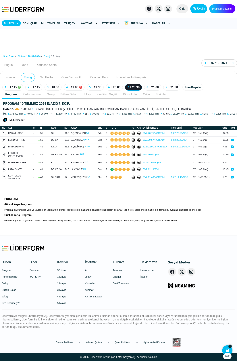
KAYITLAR (88, 23)
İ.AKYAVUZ (78, 169)
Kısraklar (90, 283)
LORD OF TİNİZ (16, 139)
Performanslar (32, 94)
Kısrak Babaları (93, 296)
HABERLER (161, 23)
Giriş (182, 8)
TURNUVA (136, 23)
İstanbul (10, 77)
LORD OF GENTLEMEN (15, 154)
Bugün (8, 64)
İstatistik (91, 262)
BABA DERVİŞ (16, 146)
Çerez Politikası (122, 342)
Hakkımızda (148, 262)
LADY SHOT (15, 169)
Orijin (146, 94)
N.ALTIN (77, 154)
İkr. (5, 114)
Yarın (24, 64)
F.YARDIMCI (79, 162)
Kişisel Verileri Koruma (154, 342)
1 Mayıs (61, 276)
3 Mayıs (61, 289)
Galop (51, 94)
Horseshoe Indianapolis (131, 77)
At (86, 270)
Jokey (87, 94)
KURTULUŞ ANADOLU (14, 177)
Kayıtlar (62, 262)
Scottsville (46, 77)
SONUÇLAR (30, 23)
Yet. (87, 114)
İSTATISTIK (111, 23)
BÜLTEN (11, 23)
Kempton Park (99, 77)
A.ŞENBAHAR (80, 133)
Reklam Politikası (64, 342)
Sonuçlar (34, 270)
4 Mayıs (61, 296)
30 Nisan (62, 270)
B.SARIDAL (80, 139)
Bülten (6, 262)
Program (11, 94)
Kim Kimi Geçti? (107, 94)
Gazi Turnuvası (121, 283)
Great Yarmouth (71, 77)
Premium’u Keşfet (222, 8)
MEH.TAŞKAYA (80, 177)
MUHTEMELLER (50, 23)
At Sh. (166, 114)
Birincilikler (130, 94)
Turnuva (118, 262)
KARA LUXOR (15, 133)
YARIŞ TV (69, 23)
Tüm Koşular (193, 87)
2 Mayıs (61, 283)
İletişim (144, 276)
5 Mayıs (61, 303)
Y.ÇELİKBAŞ (80, 146)
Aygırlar (89, 289)
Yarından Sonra (47, 64)
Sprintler (161, 94)
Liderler (117, 276)
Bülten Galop (68, 94)
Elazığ (28, 77)
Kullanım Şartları (94, 342)
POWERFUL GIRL (18, 162)
